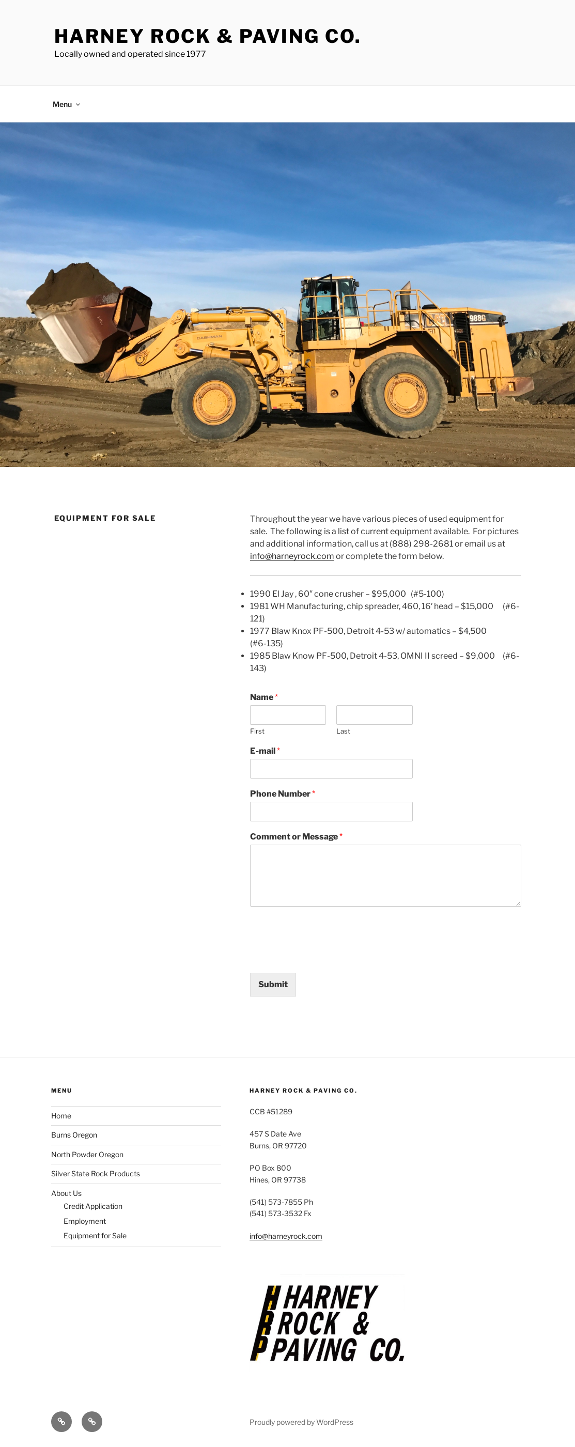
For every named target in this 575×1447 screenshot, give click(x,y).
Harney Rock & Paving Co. (208, 36)
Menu (67, 104)
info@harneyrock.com (292, 556)
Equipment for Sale (95, 1235)
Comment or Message (296, 837)
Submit (273, 984)
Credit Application (93, 1206)
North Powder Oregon (87, 1154)
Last (343, 731)
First (257, 731)
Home (61, 1115)
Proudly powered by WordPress (301, 1422)
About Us (66, 1193)
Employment (85, 1221)
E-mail (265, 751)
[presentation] (328, 955)
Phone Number (282, 794)
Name (264, 697)
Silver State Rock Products (95, 1173)
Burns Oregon (74, 1134)
